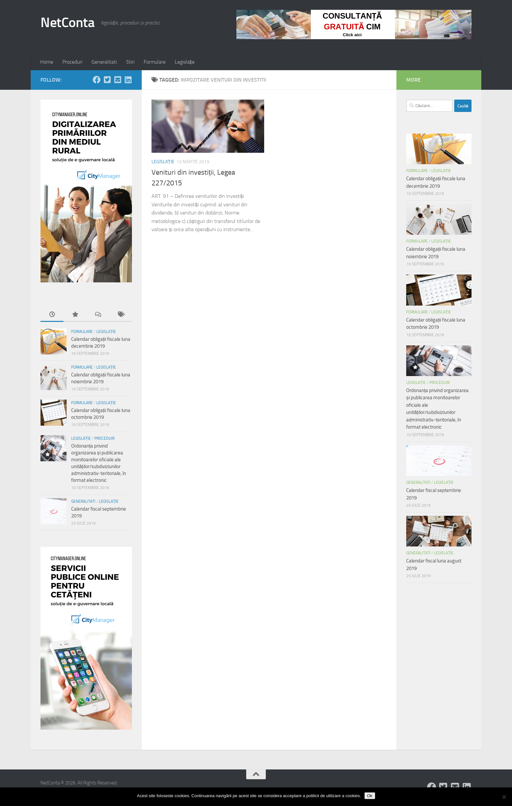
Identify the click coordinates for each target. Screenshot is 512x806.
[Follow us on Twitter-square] (107, 80)
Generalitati (104, 62)
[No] (504, 797)
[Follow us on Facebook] (97, 80)
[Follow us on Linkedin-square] (128, 80)
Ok (370, 795)
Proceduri (72, 62)
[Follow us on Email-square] (117, 80)
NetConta (67, 22)
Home (46, 62)
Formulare (155, 62)
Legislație (185, 62)
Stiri (130, 62)
